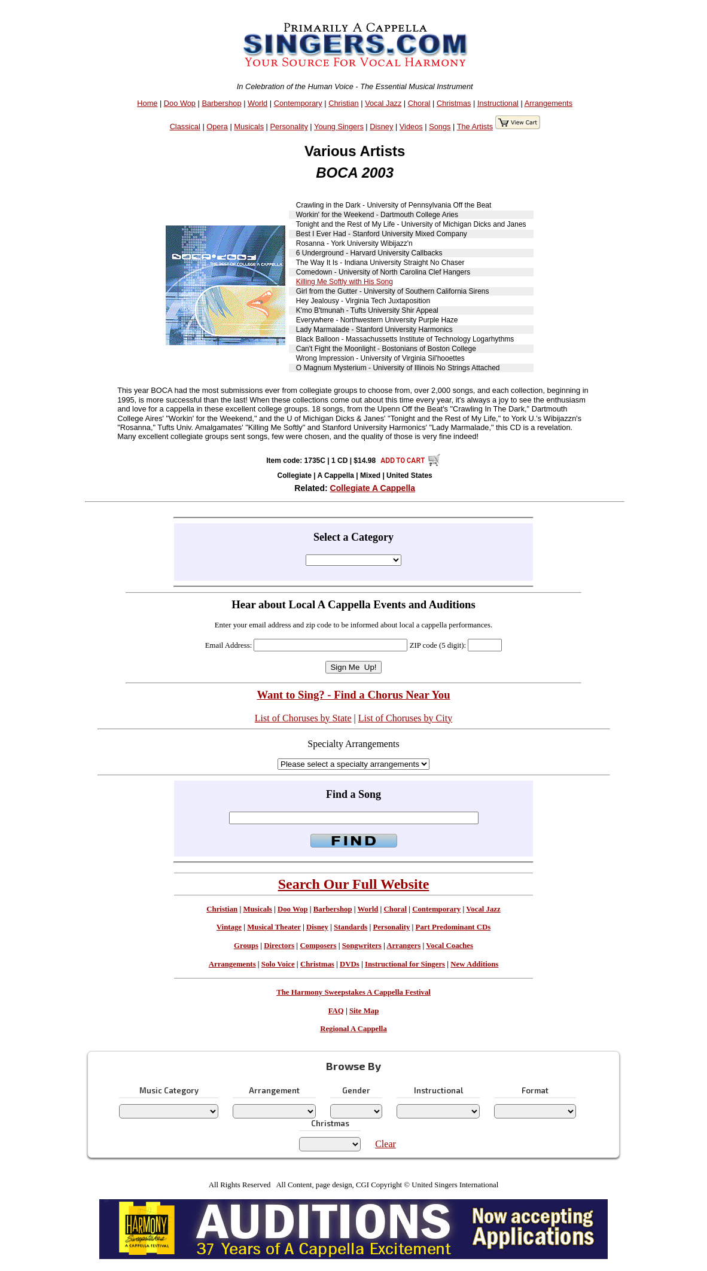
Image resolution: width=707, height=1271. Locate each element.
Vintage (229, 927)
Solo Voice (278, 964)
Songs (439, 126)
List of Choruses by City (405, 718)
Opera (217, 126)
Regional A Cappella (353, 1029)
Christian (343, 103)
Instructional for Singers (405, 964)
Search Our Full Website (353, 884)
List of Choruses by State (303, 718)
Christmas (454, 103)
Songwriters (362, 945)
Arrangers (403, 945)
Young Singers (339, 126)
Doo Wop (180, 103)
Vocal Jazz (383, 103)
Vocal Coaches (449, 945)
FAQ (336, 1011)
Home (147, 103)
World (257, 103)
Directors (279, 945)
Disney (381, 126)
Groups (246, 945)
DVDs (349, 964)
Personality (289, 126)
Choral (419, 103)
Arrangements (548, 103)
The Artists (475, 126)
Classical (185, 126)
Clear (385, 1144)
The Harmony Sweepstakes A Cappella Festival (353, 992)
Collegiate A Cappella (372, 488)
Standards (350, 927)
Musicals (249, 126)
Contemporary (298, 103)
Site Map (364, 1011)
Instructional (498, 103)
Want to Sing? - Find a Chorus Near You (353, 694)
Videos (411, 126)
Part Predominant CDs (453, 927)
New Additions (474, 964)
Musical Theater (273, 927)
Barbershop (221, 103)
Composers (318, 945)
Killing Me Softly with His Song (344, 282)
